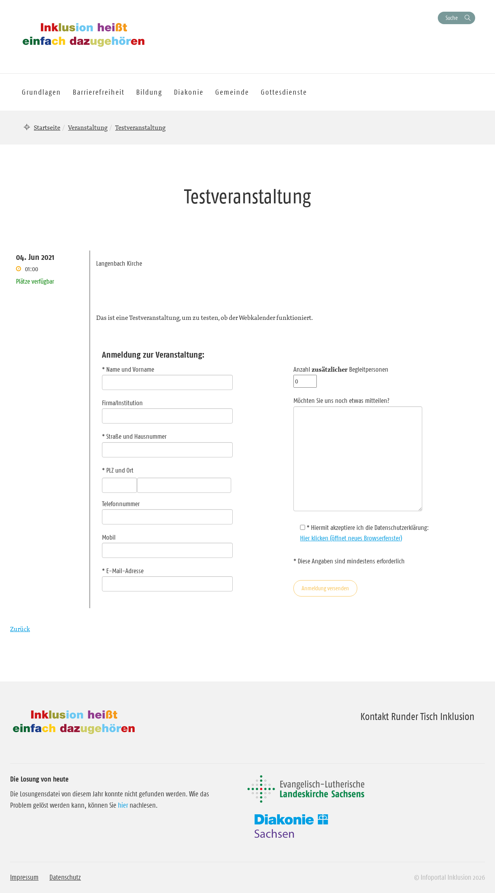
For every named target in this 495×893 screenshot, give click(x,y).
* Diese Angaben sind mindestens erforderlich (349, 561)
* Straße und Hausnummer (167, 443)
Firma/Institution (167, 409)
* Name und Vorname (167, 376)
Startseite (47, 127)
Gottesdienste (284, 92)
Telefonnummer (167, 510)
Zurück (20, 629)
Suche (452, 17)
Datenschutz (65, 877)
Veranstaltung (87, 127)
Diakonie (189, 92)
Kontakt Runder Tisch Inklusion (417, 716)
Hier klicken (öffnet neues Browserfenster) (351, 538)
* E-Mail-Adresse (167, 577)
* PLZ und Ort (117, 470)
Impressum (24, 877)
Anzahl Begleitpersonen (340, 375)
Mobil (167, 544)
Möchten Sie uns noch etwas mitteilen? (357, 454)
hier (123, 805)
